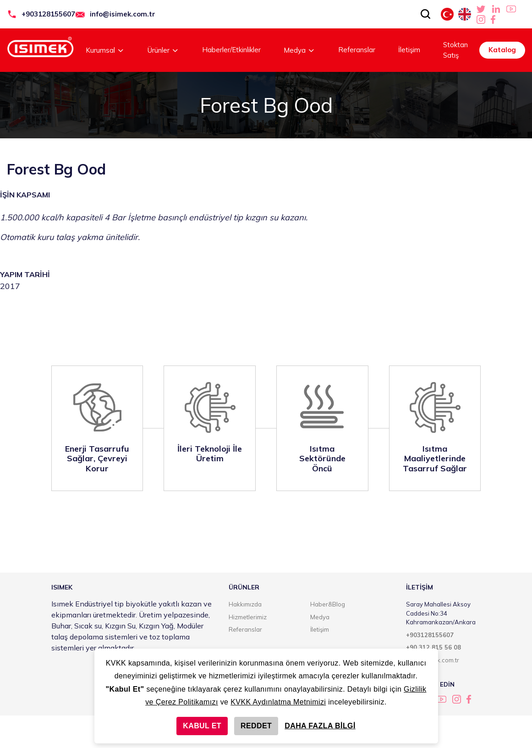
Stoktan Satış (455, 50)
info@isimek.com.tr (122, 14)
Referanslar (356, 49)
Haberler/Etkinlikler (231, 49)
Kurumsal (105, 50)
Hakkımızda (245, 604)
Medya (299, 50)
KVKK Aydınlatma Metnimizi (278, 702)
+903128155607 (48, 14)
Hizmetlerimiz (248, 617)
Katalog (502, 49)
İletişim (409, 49)
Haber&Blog (327, 604)
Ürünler (163, 50)
